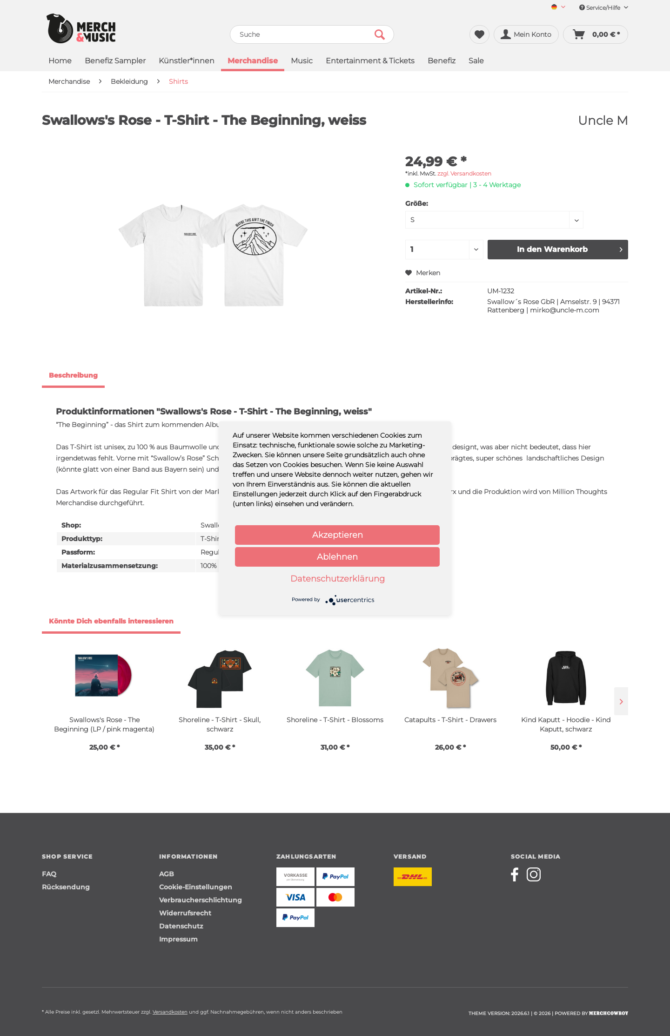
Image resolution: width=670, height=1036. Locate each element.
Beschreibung (73, 375)
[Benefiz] (441, 62)
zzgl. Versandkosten (464, 173)
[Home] (60, 62)
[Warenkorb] (595, 34)
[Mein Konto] (526, 34)
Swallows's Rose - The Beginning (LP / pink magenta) (104, 724)
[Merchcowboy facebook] (518, 874)
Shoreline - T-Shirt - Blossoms (335, 720)
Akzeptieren (337, 535)
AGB (166, 874)
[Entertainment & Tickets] (370, 62)
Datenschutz (181, 926)
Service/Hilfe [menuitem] (603, 7)
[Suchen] (379, 34)
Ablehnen (337, 557)
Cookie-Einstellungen (195, 887)
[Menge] (444, 249)
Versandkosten (170, 1012)
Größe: (416, 203)
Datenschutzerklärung (337, 579)
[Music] (301, 62)
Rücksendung (66, 887)
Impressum (178, 939)
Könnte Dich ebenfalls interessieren (111, 621)
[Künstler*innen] (186, 62)
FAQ (49, 874)
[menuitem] (554, 8)
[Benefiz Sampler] (115, 62)
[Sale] (476, 62)
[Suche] (312, 34)
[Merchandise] (252, 62)
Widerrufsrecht (185, 913)
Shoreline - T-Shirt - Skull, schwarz (220, 724)
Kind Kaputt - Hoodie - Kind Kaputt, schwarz (565, 724)
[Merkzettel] (479, 34)
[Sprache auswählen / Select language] (558, 8)
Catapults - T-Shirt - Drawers (450, 720)
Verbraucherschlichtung (200, 900)
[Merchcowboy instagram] (534, 874)
